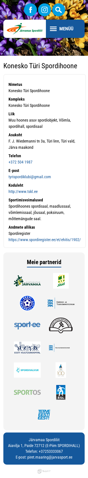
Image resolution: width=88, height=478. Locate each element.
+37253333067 (51, 451)
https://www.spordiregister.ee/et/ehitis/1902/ (45, 239)
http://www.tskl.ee (23, 191)
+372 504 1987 (20, 162)
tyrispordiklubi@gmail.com (30, 176)
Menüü (66, 28)
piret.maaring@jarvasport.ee (49, 457)
